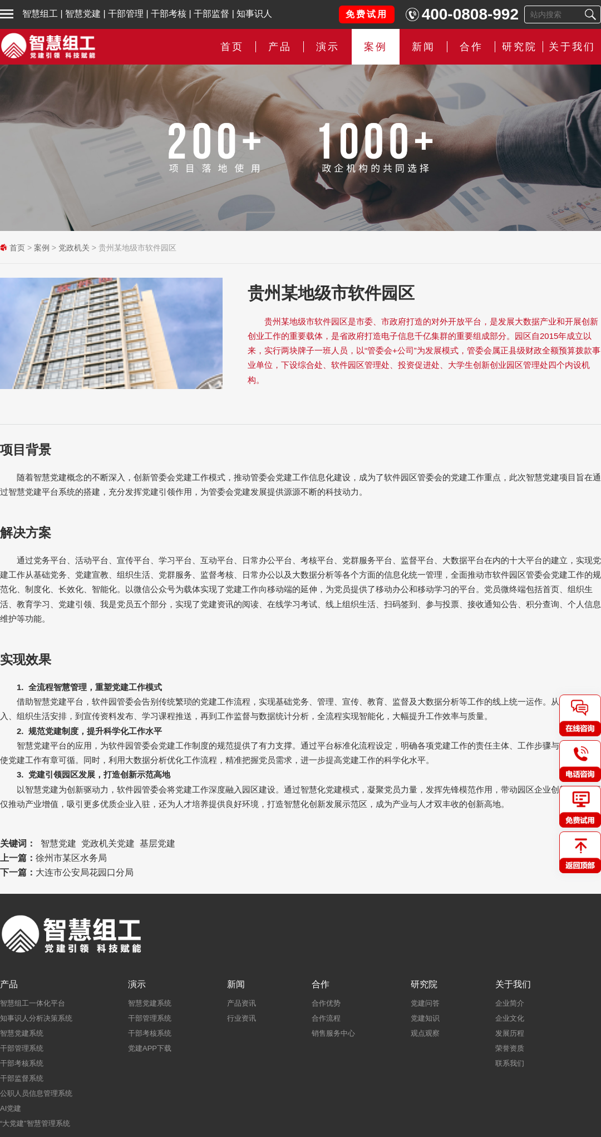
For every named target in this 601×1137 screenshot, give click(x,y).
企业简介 (509, 1003)
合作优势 (326, 1003)
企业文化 (509, 1018)
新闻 (423, 46)
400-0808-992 (470, 14)
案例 (375, 46)
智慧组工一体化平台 (32, 1003)
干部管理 (126, 13)
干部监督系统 (21, 1078)
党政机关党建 (108, 843)
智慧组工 (40, 13)
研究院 (519, 46)
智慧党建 (83, 13)
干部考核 (168, 13)
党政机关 (74, 247)
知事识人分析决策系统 (36, 1018)
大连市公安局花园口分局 (85, 872)
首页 (232, 46)
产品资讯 (241, 1003)
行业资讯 (241, 1018)
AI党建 (10, 1108)
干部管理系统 (21, 1048)
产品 (280, 46)
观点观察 (425, 1033)
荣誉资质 (509, 1048)
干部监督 (211, 13)
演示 (327, 46)
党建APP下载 (149, 1048)
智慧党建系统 (21, 1033)
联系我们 (509, 1063)
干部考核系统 (21, 1063)
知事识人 (254, 13)
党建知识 (425, 1018)
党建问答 (425, 1003)
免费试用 (367, 14)
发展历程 (509, 1033)
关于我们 (572, 46)
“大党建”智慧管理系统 (35, 1123)
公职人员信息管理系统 (36, 1093)
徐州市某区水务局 (71, 858)
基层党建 (157, 843)
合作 (471, 46)
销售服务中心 (333, 1033)
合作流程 (326, 1018)
